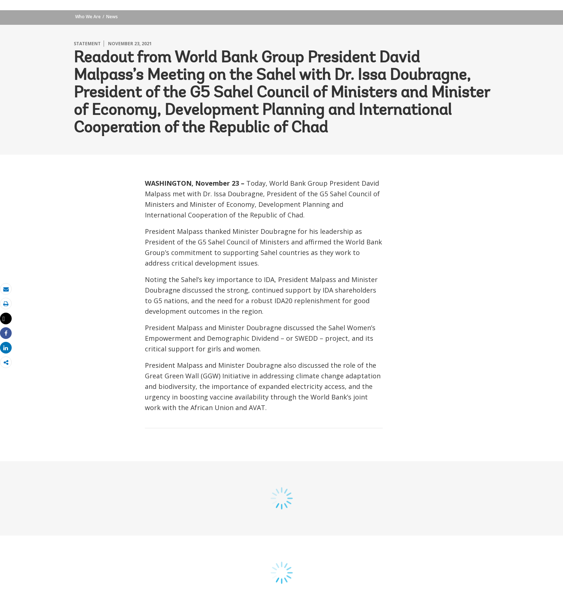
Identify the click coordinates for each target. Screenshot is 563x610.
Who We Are (88, 16)
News (112, 16)
